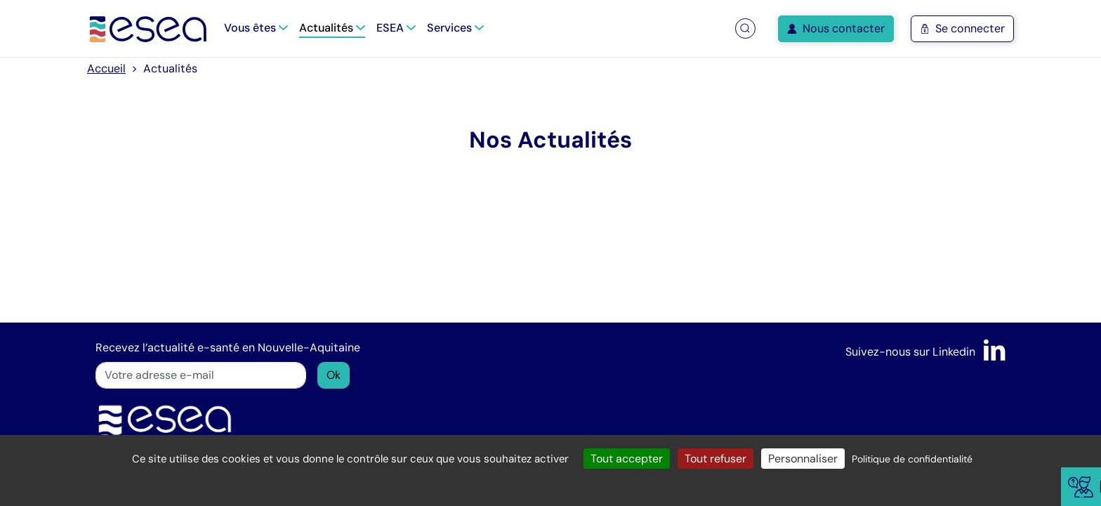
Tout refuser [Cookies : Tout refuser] (715, 458)
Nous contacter (836, 28)
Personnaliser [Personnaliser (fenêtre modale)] (803, 458)
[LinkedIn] (995, 351)
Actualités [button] (332, 27)
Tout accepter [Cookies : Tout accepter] (627, 458)
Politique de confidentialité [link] (912, 459)
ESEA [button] (396, 27)
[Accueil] (148, 28)
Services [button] (455, 27)
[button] (745, 28)
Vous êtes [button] (256, 27)
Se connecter (962, 28)
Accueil (106, 68)
